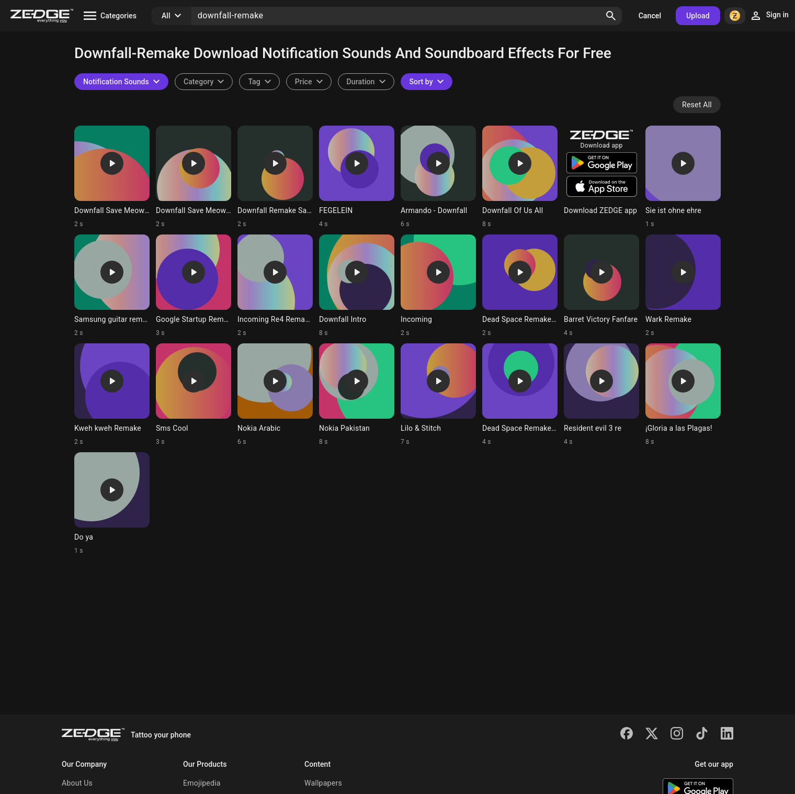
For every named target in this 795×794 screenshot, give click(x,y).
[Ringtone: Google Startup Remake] (193, 285)
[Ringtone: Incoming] (438, 285)
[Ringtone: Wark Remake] (683, 285)
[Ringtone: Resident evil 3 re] (601, 394)
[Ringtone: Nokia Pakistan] (356, 394)
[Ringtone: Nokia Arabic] (275, 394)
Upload (698, 16)
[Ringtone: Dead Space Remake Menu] (520, 285)
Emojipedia (202, 783)
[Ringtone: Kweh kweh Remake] (112, 394)
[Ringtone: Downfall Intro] (356, 285)
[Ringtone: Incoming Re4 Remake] (275, 285)
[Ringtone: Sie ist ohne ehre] (683, 177)
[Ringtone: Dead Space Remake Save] (520, 394)
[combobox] (259, 81)
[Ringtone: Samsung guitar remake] (112, 285)
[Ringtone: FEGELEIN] (356, 177)
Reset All (697, 104)
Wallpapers (323, 783)
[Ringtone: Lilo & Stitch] (438, 394)
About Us (77, 783)
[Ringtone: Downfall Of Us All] (520, 177)
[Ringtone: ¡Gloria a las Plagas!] (683, 394)
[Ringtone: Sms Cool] (193, 394)
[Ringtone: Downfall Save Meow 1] (193, 177)
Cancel (650, 16)
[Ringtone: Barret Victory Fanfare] (601, 285)
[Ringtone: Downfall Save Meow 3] (112, 177)
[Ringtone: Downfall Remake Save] (275, 177)
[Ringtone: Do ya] (112, 503)
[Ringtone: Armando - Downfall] (438, 177)
